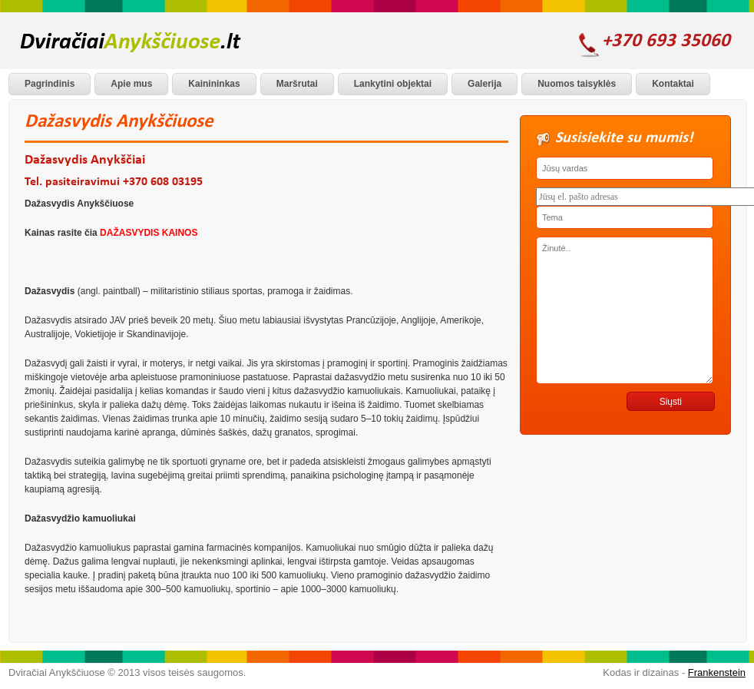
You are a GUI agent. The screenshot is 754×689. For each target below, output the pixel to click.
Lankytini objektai (393, 83)
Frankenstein (717, 672)
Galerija (484, 83)
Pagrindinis (49, 83)
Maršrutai (297, 83)
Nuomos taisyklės (576, 83)
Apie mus (131, 83)
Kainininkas (214, 83)
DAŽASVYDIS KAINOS (148, 232)
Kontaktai (673, 83)
